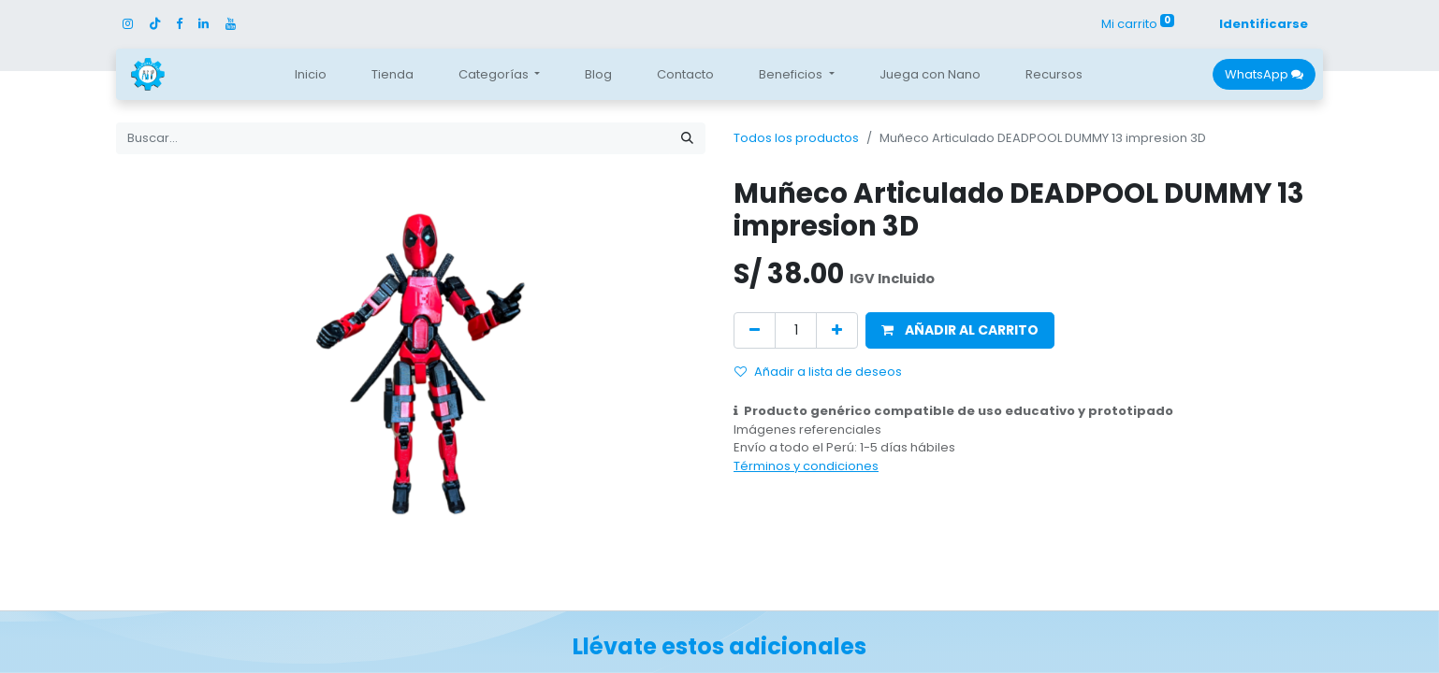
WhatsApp (1264, 74)
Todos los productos (796, 138)
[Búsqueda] (687, 138)
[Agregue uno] (837, 330)
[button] (959, 330)
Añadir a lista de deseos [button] (818, 371)
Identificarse (1263, 24)
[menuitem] (310, 75)
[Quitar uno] (755, 330)
